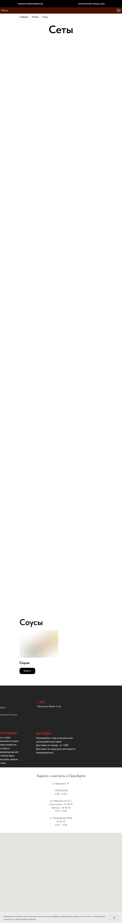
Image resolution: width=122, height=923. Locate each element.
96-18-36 (61, 821)
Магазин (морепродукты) (30, 4)
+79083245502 (61, 790)
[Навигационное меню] (119, 10)
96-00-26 (66, 807)
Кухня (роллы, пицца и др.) (91, 4)
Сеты (45, 17)
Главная (24, 17)
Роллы (35, 17)
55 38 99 (68, 804)
